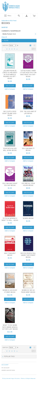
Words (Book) (28, 218)
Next (17, 49)
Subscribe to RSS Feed (9, 20)
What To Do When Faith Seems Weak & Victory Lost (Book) (10, 327)
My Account (5, 367)
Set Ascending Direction (18, 45)
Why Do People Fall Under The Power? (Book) (28, 255)
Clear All (4, 37)
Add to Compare (10, 89)
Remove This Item (35, 34)
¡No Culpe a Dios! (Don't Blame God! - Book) (9, 113)
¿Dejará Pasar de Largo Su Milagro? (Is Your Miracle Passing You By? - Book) (10, 74)
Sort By (5, 45)
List (33, 45)
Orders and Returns (8, 370)
